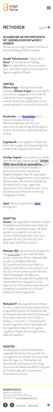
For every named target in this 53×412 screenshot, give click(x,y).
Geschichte (13, 254)
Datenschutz (33, 405)
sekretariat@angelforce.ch (26, 397)
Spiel (37, 203)
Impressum (21, 405)
